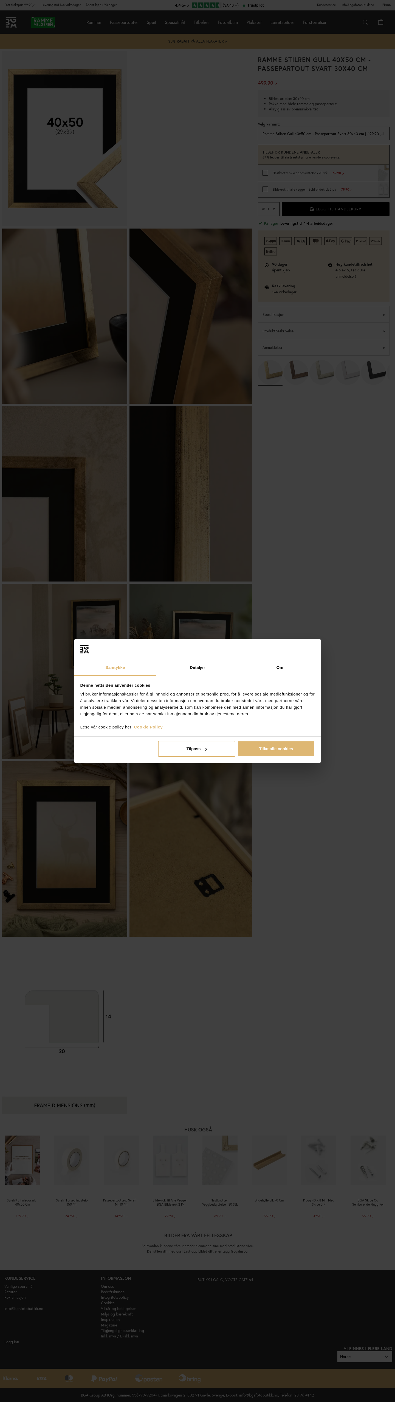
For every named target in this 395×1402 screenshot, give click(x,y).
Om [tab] (279, 667)
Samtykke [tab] (115, 667)
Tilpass (197, 748)
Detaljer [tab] (197, 667)
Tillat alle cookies (276, 748)
